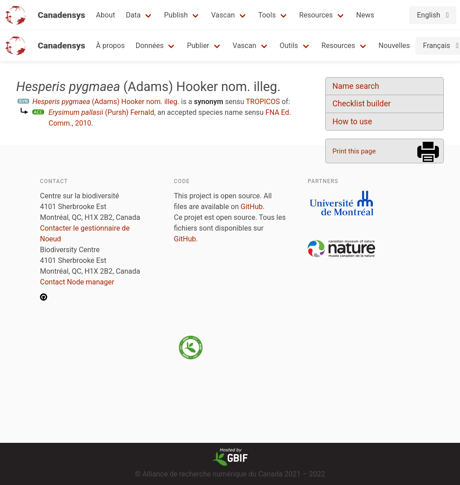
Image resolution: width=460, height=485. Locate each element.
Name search (355, 86)
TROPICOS (263, 101)
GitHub (252, 206)
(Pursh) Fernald (101, 112)
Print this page (354, 151)
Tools (267, 15)
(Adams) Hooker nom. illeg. (105, 101)
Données (150, 45)
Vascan (223, 15)
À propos (110, 45)
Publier (198, 45)
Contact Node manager (77, 282)
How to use (352, 121)
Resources (316, 15)
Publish (176, 15)
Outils (289, 45)
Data (133, 15)
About (105, 15)
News (365, 15)
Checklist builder (361, 103)
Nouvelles (394, 45)
